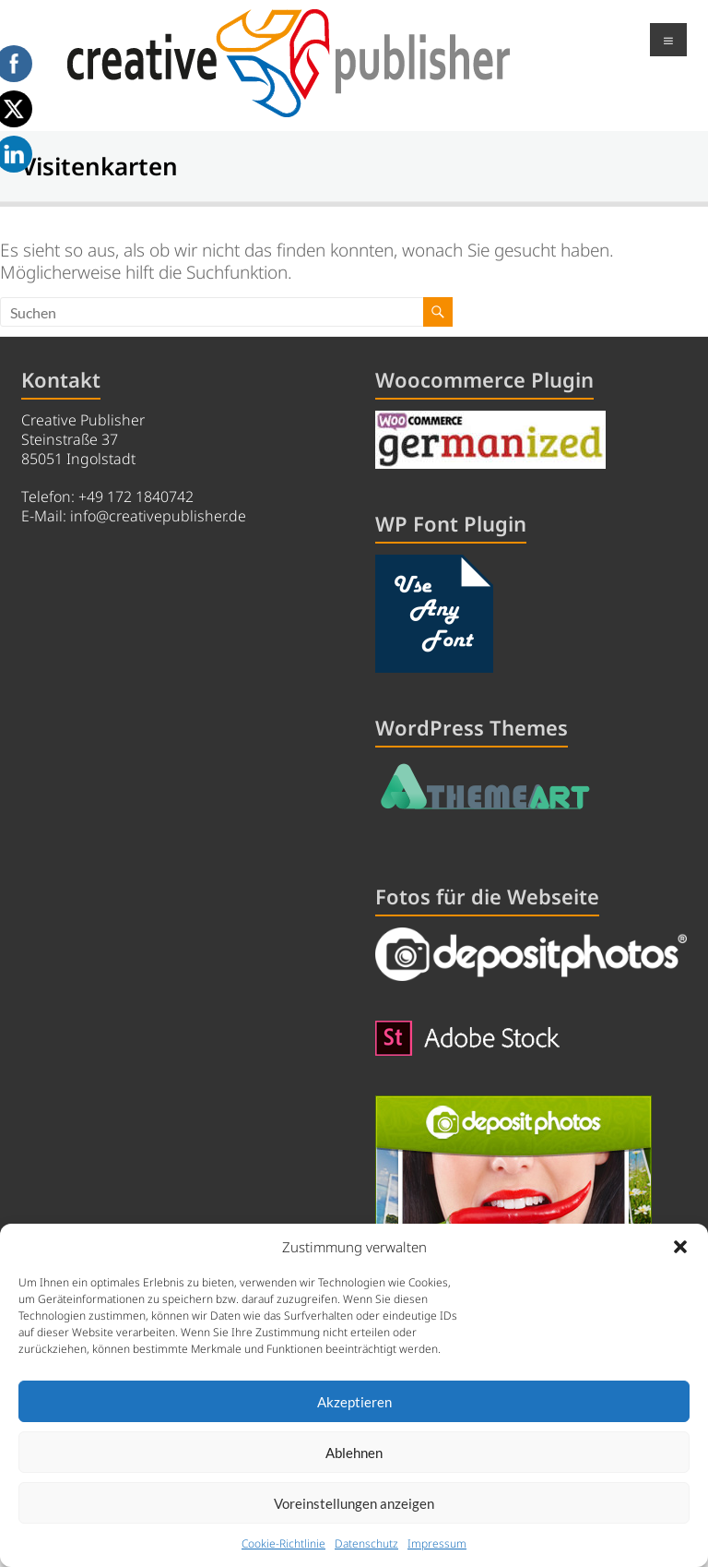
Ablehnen (354, 1452)
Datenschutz (366, 1543)
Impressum (436, 1543)
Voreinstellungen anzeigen (354, 1503)
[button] (680, 1247)
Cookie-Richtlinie (283, 1543)
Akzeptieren (354, 1402)
